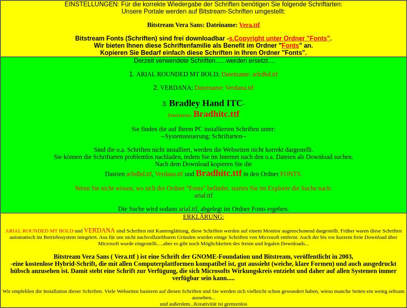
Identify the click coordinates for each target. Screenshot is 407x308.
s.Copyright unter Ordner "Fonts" (279, 38)
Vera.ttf (249, 24)
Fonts (290, 45)
